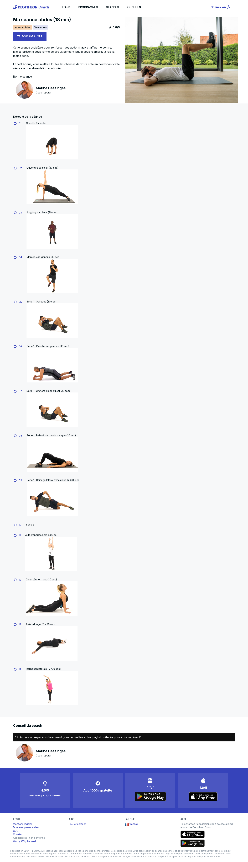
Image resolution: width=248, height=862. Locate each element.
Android (31, 841)
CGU (15, 830)
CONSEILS (134, 7)
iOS (23, 841)
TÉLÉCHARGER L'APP (29, 36)
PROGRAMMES (88, 7)
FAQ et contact (77, 823)
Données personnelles (26, 827)
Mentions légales (22, 823)
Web (15, 841)
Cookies (18, 834)
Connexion (221, 7)
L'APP (66, 7)
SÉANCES (112, 7)
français (131, 824)
